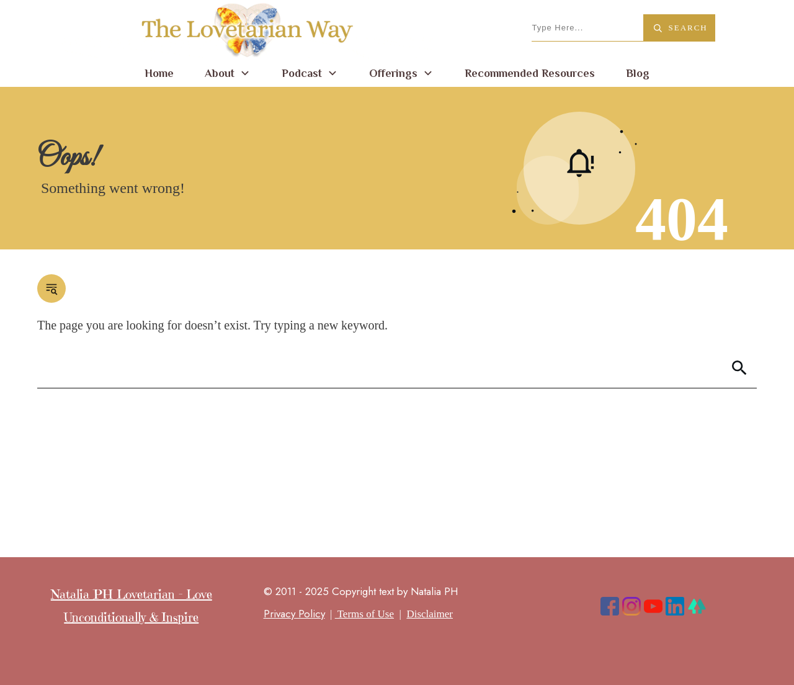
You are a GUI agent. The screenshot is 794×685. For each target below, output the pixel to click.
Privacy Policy (294, 613)
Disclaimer (429, 614)
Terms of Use (364, 614)
